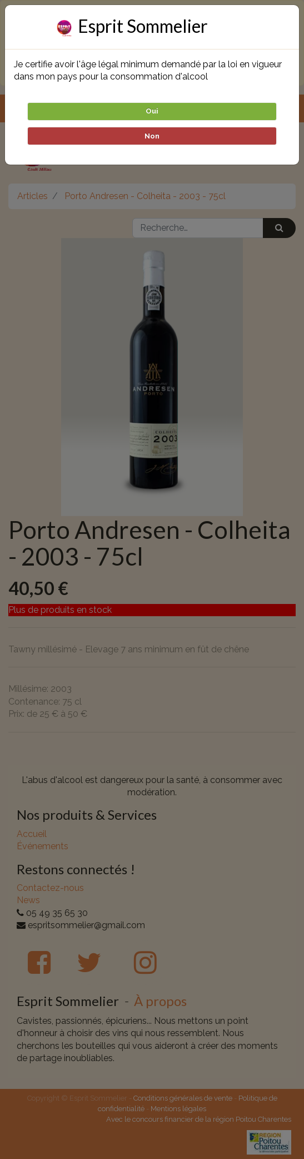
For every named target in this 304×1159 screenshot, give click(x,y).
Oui (152, 111)
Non (152, 136)
